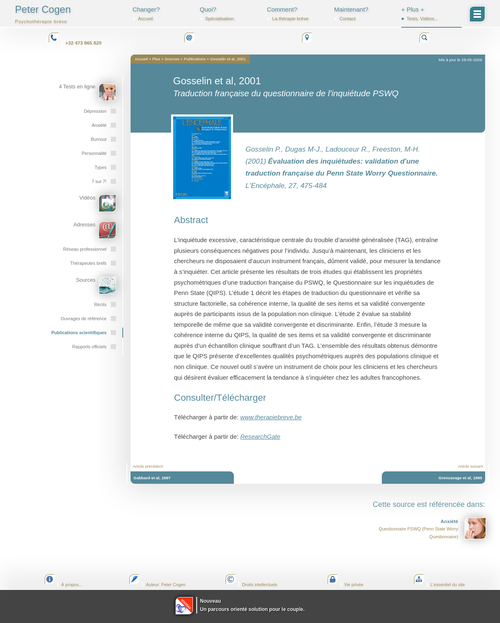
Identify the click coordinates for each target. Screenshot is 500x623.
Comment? (297, 13)
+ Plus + (431, 13)
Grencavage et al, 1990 (460, 478)
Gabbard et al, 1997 (152, 478)
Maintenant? (364, 13)
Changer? (163, 13)
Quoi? (230, 13)
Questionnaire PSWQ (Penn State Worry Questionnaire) (432, 528)
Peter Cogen (43, 14)
